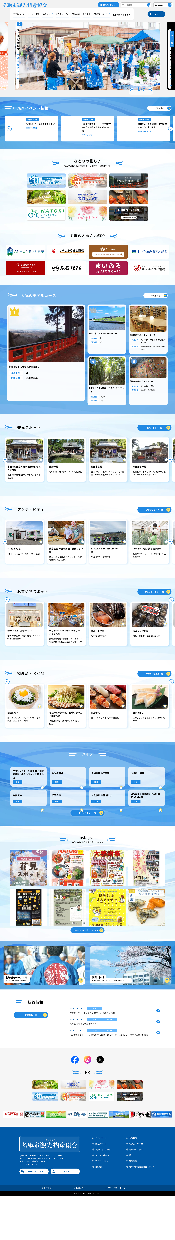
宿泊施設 (76, 14)
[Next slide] (148, 89)
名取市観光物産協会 (122, 14)
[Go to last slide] (133, 89)
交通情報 (87, 14)
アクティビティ (63, 14)
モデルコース (19, 14)
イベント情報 (34, 14)
